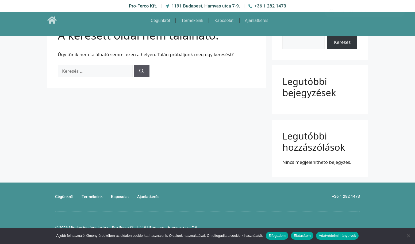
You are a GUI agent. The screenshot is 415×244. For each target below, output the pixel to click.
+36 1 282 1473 (346, 196)
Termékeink (192, 18)
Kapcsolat (223, 18)
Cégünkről (160, 18)
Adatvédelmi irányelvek (337, 236)
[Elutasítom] (408, 235)
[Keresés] (141, 71)
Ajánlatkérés (256, 18)
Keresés (342, 42)
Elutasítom (302, 236)
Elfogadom (277, 236)
